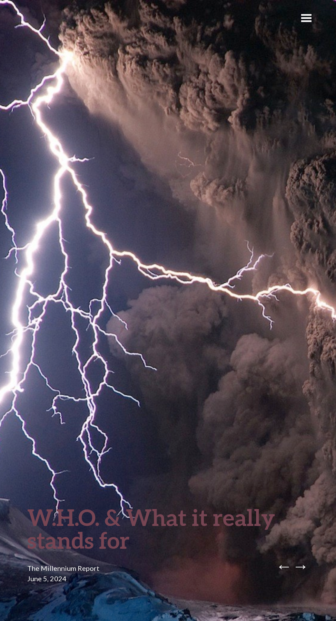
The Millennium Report (63, 568)
